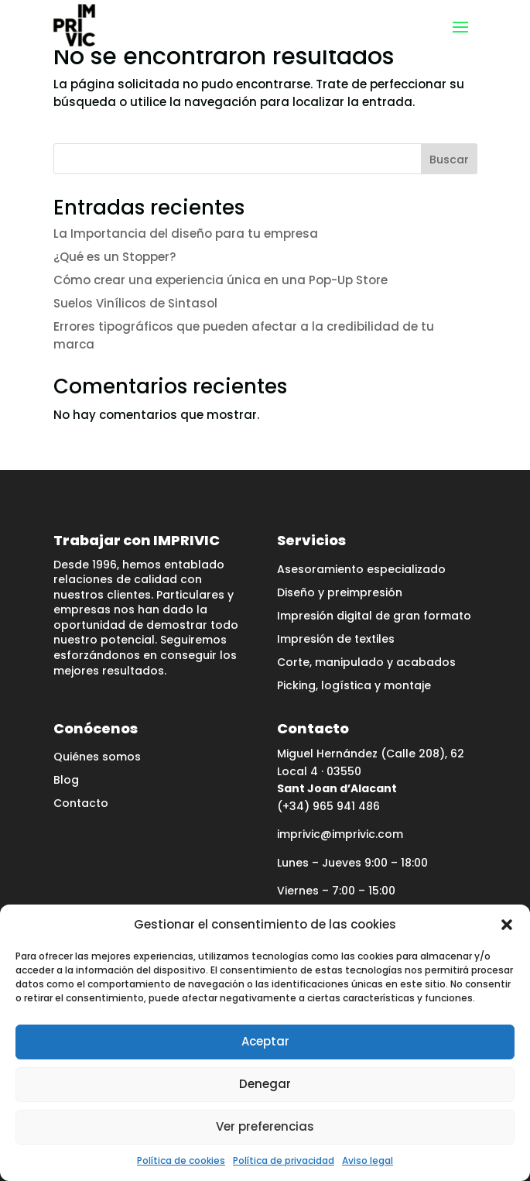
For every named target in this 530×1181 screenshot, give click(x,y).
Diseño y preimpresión (339, 593)
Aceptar (265, 1041)
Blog (66, 781)
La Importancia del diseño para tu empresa (185, 233)
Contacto (80, 804)
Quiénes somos (97, 757)
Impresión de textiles (336, 640)
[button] (507, 924)
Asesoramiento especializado (361, 570)
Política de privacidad (283, 1160)
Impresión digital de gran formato (374, 616)
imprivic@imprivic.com (340, 834)
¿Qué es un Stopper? (114, 257)
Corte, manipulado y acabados (366, 663)
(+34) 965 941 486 (328, 806)
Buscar (449, 159)
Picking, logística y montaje (354, 686)
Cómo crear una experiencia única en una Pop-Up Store (220, 280)
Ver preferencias (265, 1126)
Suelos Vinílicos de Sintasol (135, 303)
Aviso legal (367, 1160)
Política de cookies (181, 1160)
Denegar (265, 1084)
